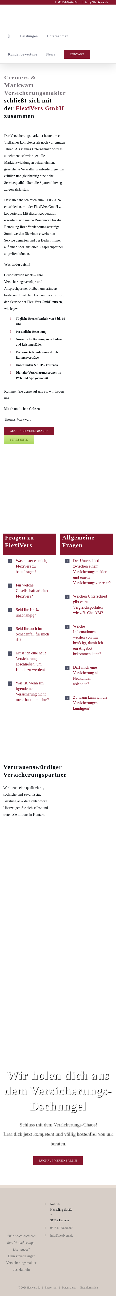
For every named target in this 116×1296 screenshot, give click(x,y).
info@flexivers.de (96, 2)
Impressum (51, 1287)
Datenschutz (69, 1287)
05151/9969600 (68, 2)
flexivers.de (33, 1287)
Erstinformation (89, 1287)
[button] (29, 566)
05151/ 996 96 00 (61, 1227)
